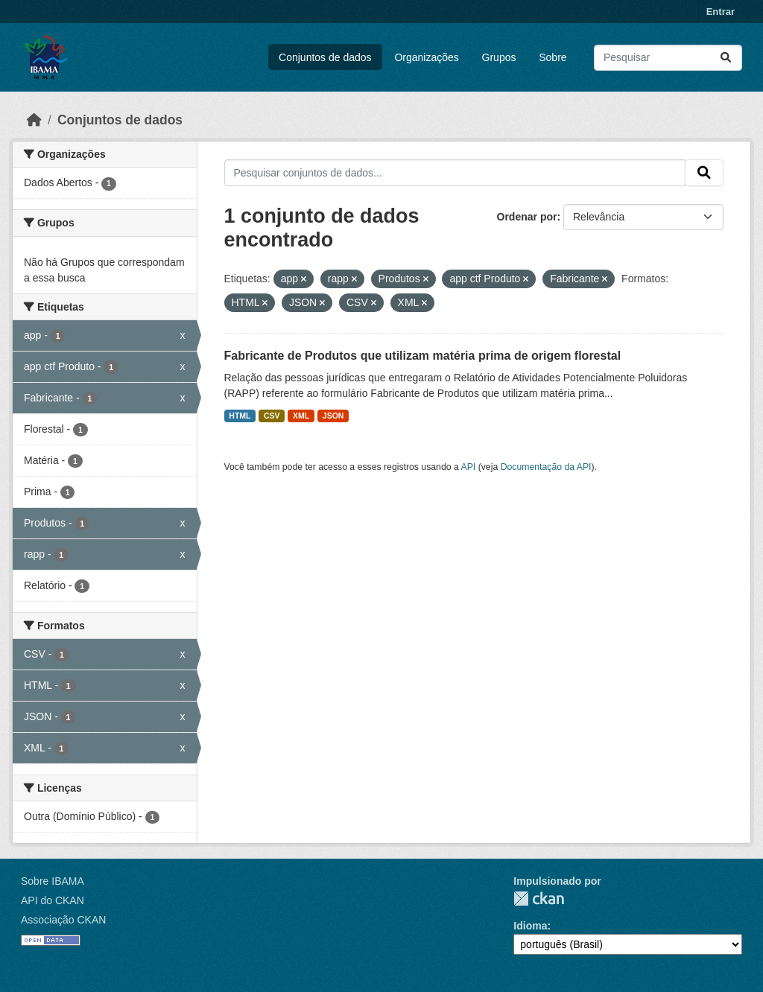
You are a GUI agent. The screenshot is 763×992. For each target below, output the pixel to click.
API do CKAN (52, 900)
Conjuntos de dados (325, 57)
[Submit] (726, 58)
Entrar (720, 11)
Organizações (426, 57)
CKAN (538, 898)
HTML (239, 415)
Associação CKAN (63, 920)
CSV (272, 415)
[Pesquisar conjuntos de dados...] (668, 58)
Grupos (499, 57)
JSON (333, 415)
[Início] (34, 119)
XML (301, 415)
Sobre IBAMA (52, 881)
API (468, 467)
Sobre (552, 57)
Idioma (530, 926)
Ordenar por (527, 217)
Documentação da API (546, 467)
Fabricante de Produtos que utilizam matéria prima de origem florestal (422, 355)
